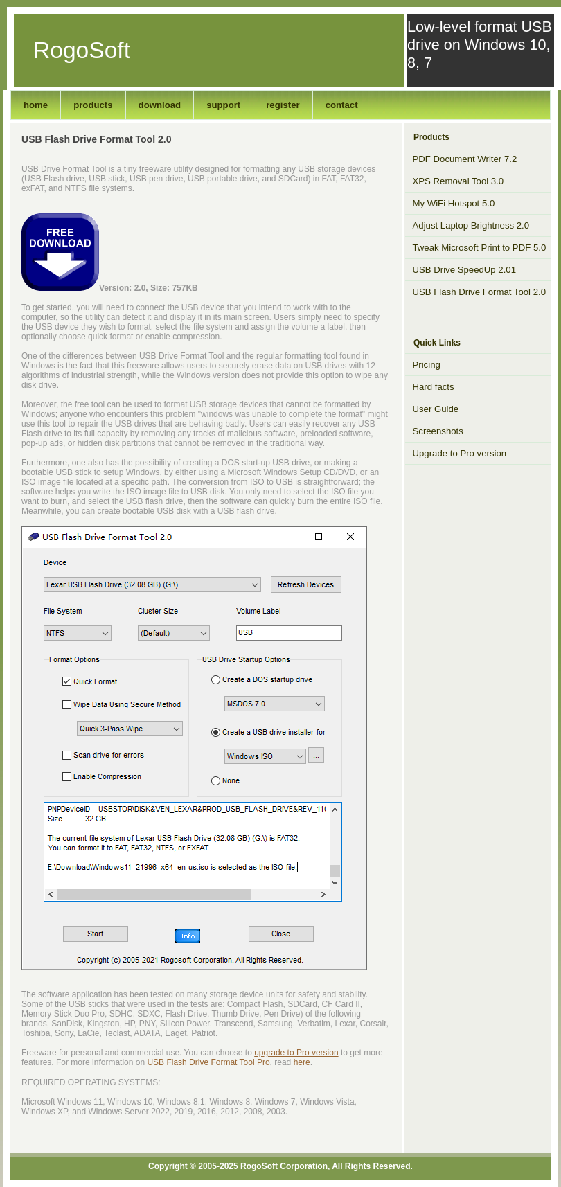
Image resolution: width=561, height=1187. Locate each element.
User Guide (436, 409)
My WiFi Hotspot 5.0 (454, 203)
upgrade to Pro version (296, 1052)
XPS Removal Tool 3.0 (458, 181)
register (282, 105)
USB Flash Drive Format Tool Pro (208, 1062)
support (223, 105)
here (302, 1062)
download (160, 105)
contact (342, 105)
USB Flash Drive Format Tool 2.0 (479, 292)
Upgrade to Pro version (460, 453)
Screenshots (438, 431)
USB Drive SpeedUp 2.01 (465, 270)
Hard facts (433, 387)
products (92, 105)
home (36, 105)
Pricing (426, 364)
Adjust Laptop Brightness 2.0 (471, 225)
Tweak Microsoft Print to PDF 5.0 (479, 247)
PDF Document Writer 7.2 (465, 159)
